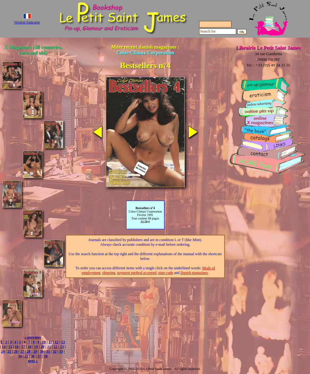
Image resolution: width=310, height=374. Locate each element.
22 (55, 347)
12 (57, 342)
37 (39, 356)
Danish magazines (194, 273)
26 (16, 351)
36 (33, 356)
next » (33, 361)
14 (4, 347)
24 (3, 351)
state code (165, 273)
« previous (32, 337)
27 (22, 351)
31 (48, 351)
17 (23, 347)
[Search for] (217, 31)
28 (29, 351)
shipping (108, 273)
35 (26, 356)
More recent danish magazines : (145, 49)
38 (46, 356)
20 (42, 347)
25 (9, 351)
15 (10, 347)
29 (35, 351)
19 (36, 347)
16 (16, 347)
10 (44, 342)
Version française (27, 22)
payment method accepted (136, 273)
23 (62, 347)
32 (54, 351)
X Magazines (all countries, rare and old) (33, 49)
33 (61, 351)
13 (63, 342)
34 (20, 356)
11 (50, 342)
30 (42, 351)
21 (49, 347)
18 (29, 347)
